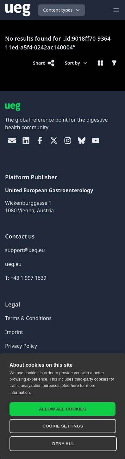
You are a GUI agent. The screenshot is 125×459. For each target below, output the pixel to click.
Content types (62, 10)
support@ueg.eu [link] (25, 250)
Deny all (63, 443)
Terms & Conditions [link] (28, 318)
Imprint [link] (14, 332)
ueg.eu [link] (13, 264)
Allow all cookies (62, 409)
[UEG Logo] (17, 10)
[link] (12, 140)
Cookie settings (62, 426)
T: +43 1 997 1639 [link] (26, 277)
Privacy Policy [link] (21, 345)
